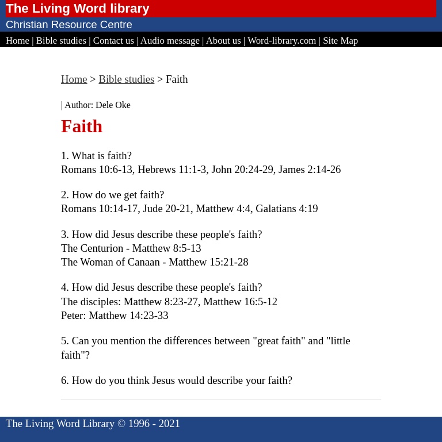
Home (17, 40)
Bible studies (61, 40)
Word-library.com (281, 40)
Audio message (170, 40)
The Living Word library (78, 8)
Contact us (113, 40)
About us (223, 40)
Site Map (340, 40)
